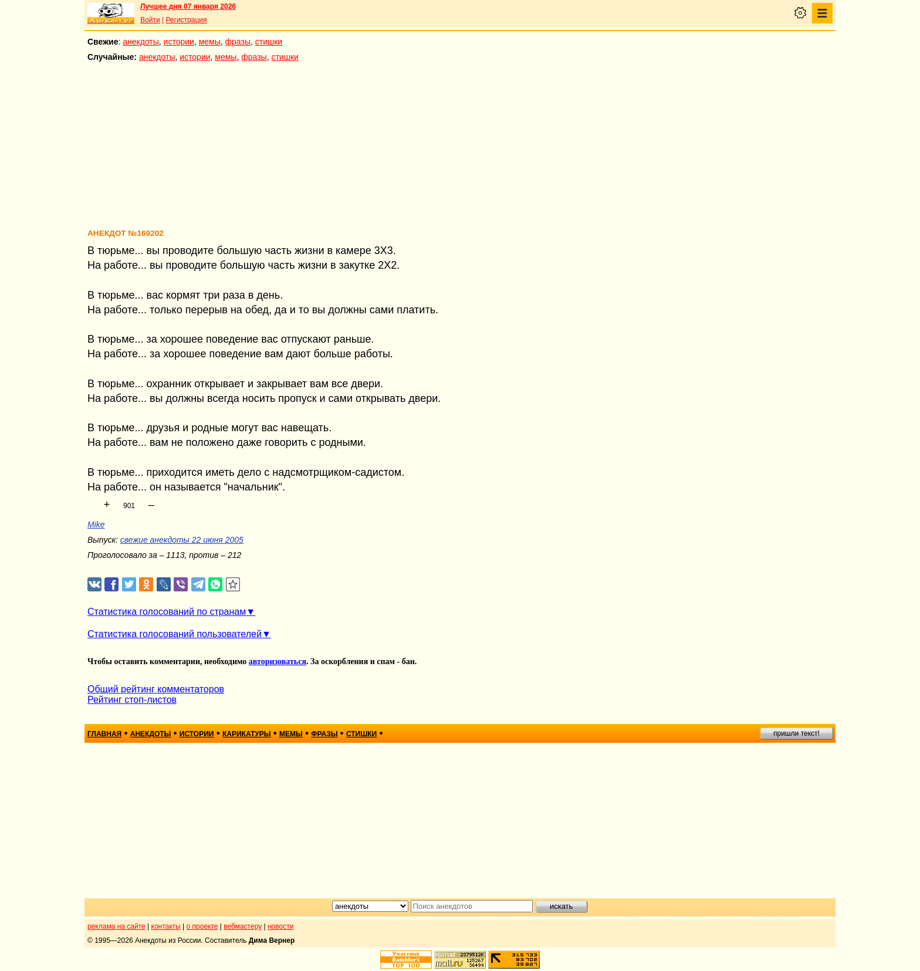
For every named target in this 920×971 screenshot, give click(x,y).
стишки (268, 41)
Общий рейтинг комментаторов (155, 689)
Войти (150, 20)
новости (280, 926)
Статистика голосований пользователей (174, 634)
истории (179, 41)
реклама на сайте (116, 926)
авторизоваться (277, 661)
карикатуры (246, 734)
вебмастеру (243, 926)
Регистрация (186, 20)
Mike (96, 524)
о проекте (202, 926)
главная (104, 734)
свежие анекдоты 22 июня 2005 (181, 539)
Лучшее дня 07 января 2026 (188, 6)
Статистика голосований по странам (166, 612)
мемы (210, 41)
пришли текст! (796, 733)
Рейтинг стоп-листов (132, 700)
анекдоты (141, 41)
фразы (238, 41)
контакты (166, 926)
